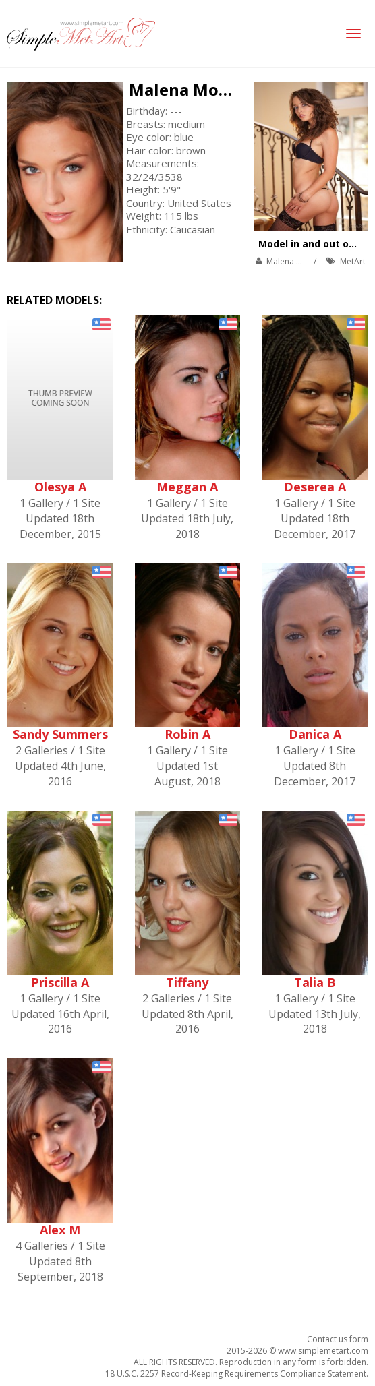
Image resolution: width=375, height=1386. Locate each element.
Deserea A (315, 487)
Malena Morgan (192, 89)
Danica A (315, 734)
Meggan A (187, 487)
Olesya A (60, 487)
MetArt (353, 261)
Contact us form (337, 1339)
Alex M (60, 1230)
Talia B (315, 982)
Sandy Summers (60, 734)
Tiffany (187, 982)
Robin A (187, 734)
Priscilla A (60, 982)
